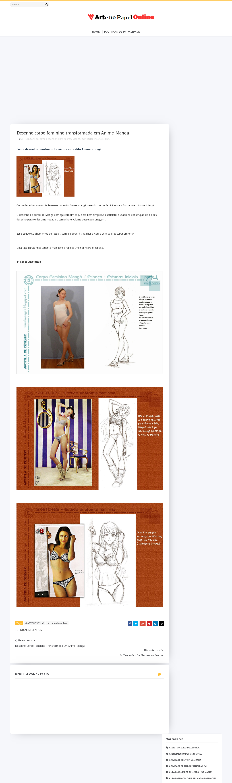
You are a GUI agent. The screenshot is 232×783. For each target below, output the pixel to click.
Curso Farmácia (176, 170)
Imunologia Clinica (178, 292)
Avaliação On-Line (177, 90)
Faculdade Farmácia (179, 225)
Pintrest (172, 390)
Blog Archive (203, 550)
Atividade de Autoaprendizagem (186, 72)
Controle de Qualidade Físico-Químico (189, 157)
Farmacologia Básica (179, 255)
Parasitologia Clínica (180, 378)
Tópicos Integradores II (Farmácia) (188, 506)
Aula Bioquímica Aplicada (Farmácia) (188, 78)
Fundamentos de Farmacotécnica (187, 280)
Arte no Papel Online (45, 776)
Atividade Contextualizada (183, 66)
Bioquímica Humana (179, 127)
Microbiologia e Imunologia (184, 322)
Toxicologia (174, 488)
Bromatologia (176, 133)
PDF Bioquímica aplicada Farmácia (187, 347)
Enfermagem (174, 219)
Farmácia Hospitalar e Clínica (185, 267)
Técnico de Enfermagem (181, 494)
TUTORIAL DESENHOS (100, 140)
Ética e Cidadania (177, 537)
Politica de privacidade (177, 551)
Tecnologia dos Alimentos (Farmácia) (189, 475)
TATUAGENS (174, 469)
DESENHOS (173, 188)
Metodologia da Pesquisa (182, 316)
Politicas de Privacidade (122, 31)
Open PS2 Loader (176, 335)
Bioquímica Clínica (178, 121)
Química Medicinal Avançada (184, 436)
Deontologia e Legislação (182, 194)
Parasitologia (176, 372)
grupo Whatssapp (178, 524)
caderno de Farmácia (179, 518)
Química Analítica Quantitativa (186, 430)
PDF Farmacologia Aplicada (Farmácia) (189, 359)
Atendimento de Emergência (183, 59)
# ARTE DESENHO (37, 589)
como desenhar (50, 140)
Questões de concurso (180, 423)
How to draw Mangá (71, 140)
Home (96, 31)
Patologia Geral (177, 384)
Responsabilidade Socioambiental (187, 454)
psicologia (173, 530)
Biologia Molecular (179, 109)
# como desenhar (59, 589)
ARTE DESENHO (32, 140)
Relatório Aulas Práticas (182, 448)
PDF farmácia (175, 365)
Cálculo (172, 176)
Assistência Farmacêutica (182, 53)
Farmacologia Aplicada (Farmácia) (187, 249)
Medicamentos (176, 310)
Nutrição (173, 329)
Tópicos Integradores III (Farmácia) (188, 512)
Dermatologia (176, 200)
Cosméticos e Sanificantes (182, 164)
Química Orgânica (178, 442)
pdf (86, 140)
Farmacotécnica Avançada (183, 261)
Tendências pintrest (179, 482)
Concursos (174, 151)
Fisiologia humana (178, 274)
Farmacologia (175, 243)
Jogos (170, 298)
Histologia (174, 286)
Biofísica (172, 102)
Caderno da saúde (177, 139)
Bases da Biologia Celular (182, 96)
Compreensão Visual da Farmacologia (189, 145)
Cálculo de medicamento (181, 182)
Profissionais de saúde (180, 405)
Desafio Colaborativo (180, 206)
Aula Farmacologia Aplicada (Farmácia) (190, 84)
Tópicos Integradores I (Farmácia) (187, 500)
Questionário (175, 411)
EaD (169, 212)
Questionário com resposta (184, 417)
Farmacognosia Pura (179, 237)
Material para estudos (181, 304)
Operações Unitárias (179, 341)
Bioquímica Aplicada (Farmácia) (185, 114)
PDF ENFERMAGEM (176, 353)
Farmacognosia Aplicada (182, 231)
